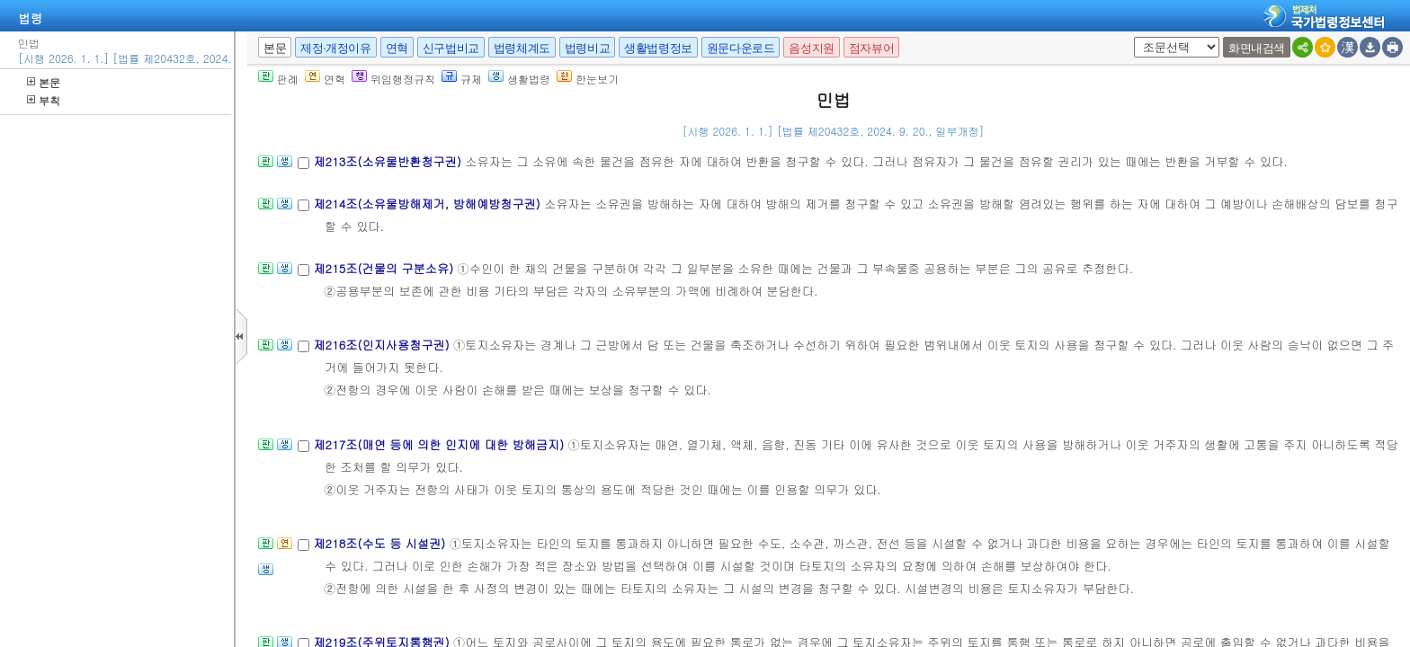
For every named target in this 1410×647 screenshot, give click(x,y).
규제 (462, 78)
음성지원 (811, 48)
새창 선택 (1131, 37)
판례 (278, 78)
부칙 (43, 100)
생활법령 (519, 78)
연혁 (397, 48)
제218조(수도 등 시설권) (381, 543)
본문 (43, 82)
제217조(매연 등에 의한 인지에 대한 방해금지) (440, 444)
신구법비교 (451, 48)
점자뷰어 (871, 48)
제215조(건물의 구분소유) (385, 268)
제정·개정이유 (335, 48)
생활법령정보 (658, 48)
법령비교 (587, 48)
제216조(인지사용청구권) (383, 344)
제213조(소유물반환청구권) (389, 161)
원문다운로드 (741, 48)
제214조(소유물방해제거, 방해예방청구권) (428, 203)
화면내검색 (1256, 48)
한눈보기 (588, 78)
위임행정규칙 (393, 78)
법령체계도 (522, 48)
